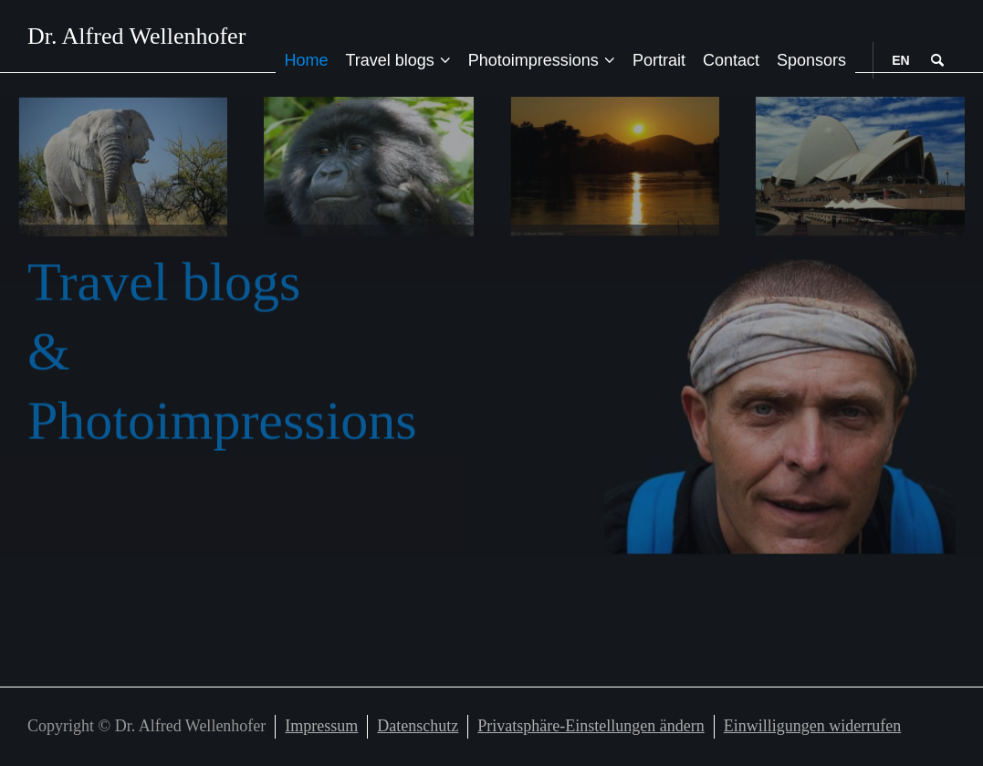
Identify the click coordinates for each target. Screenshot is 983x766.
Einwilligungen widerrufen (812, 726)
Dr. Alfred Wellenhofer (136, 36)
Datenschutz (417, 726)
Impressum (321, 726)
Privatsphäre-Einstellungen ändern (590, 726)
